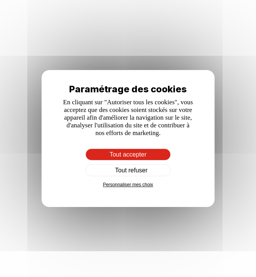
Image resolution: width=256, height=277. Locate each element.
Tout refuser (128, 170)
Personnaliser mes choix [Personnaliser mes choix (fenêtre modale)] (128, 184)
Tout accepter (128, 154)
